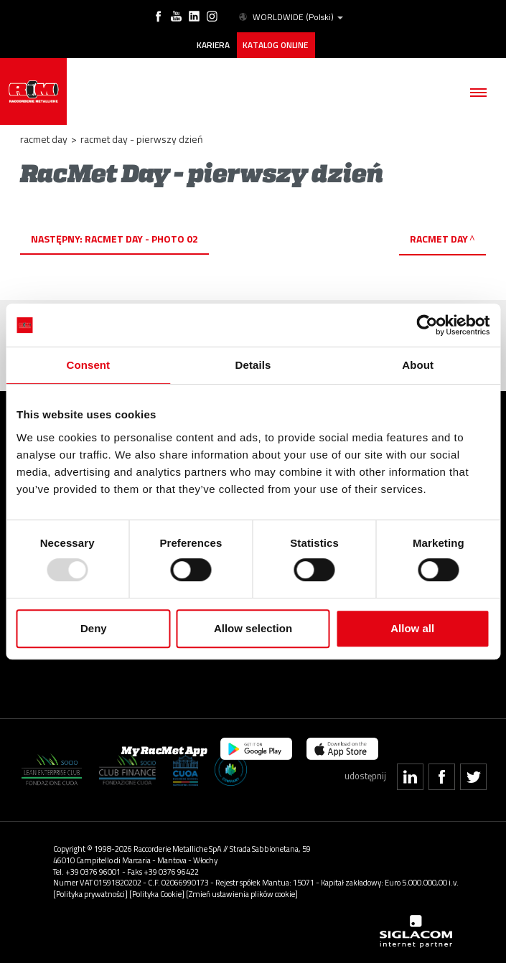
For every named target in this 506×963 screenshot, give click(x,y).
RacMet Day (439, 238)
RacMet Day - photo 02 (141, 238)
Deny (93, 628)
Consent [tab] (88, 365)
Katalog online (275, 45)
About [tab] (418, 365)
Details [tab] (253, 365)
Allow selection (253, 628)
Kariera (213, 45)
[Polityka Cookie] (156, 894)
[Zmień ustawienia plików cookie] (242, 894)
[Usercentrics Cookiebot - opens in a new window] (426, 325)
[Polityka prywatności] (90, 894)
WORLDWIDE (290, 17)
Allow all (412, 628)
